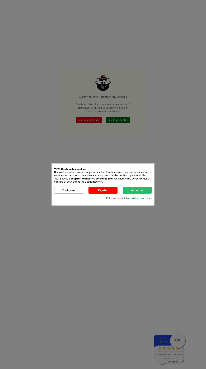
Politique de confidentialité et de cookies (129, 198)
